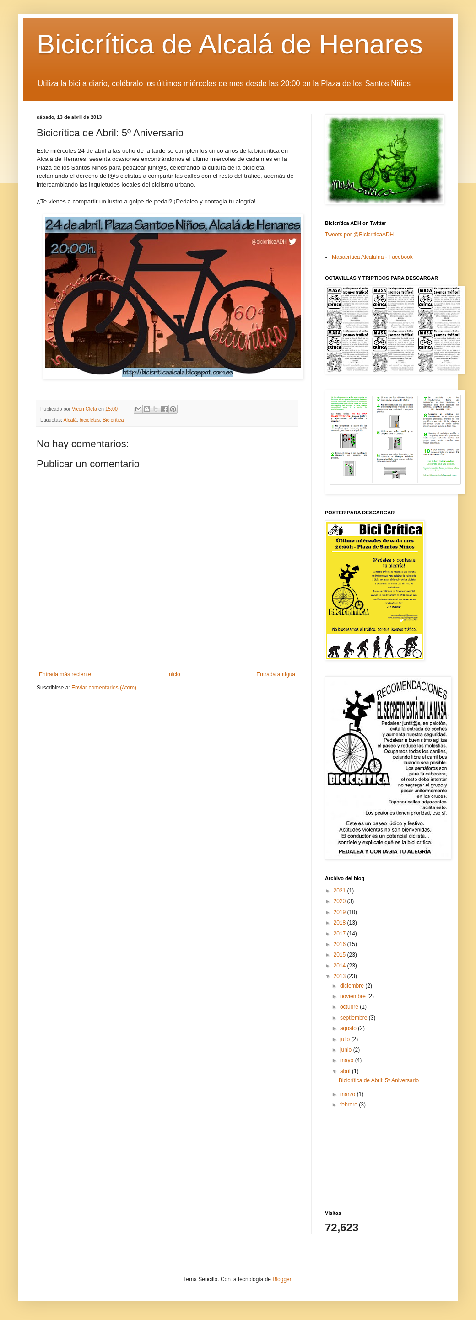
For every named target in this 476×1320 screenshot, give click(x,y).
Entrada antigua (275, 674)
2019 (340, 912)
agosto (349, 1028)
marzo (348, 1094)
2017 (340, 933)
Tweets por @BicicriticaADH (359, 234)
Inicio (174, 674)
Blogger (281, 1279)
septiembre (354, 1018)
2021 (340, 890)
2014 (340, 965)
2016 (340, 944)
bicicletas (90, 419)
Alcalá (69, 419)
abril (346, 1071)
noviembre (353, 996)
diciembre (352, 986)
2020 (340, 901)
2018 (340, 922)
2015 (340, 954)
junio (346, 1050)
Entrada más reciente (65, 674)
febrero (349, 1104)
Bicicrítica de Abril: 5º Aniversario (379, 1080)
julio (346, 1039)
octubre (350, 1007)
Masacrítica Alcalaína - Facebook (372, 257)
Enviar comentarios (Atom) (103, 687)
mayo (347, 1060)
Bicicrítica (113, 419)
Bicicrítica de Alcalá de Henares (230, 44)
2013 (340, 976)
